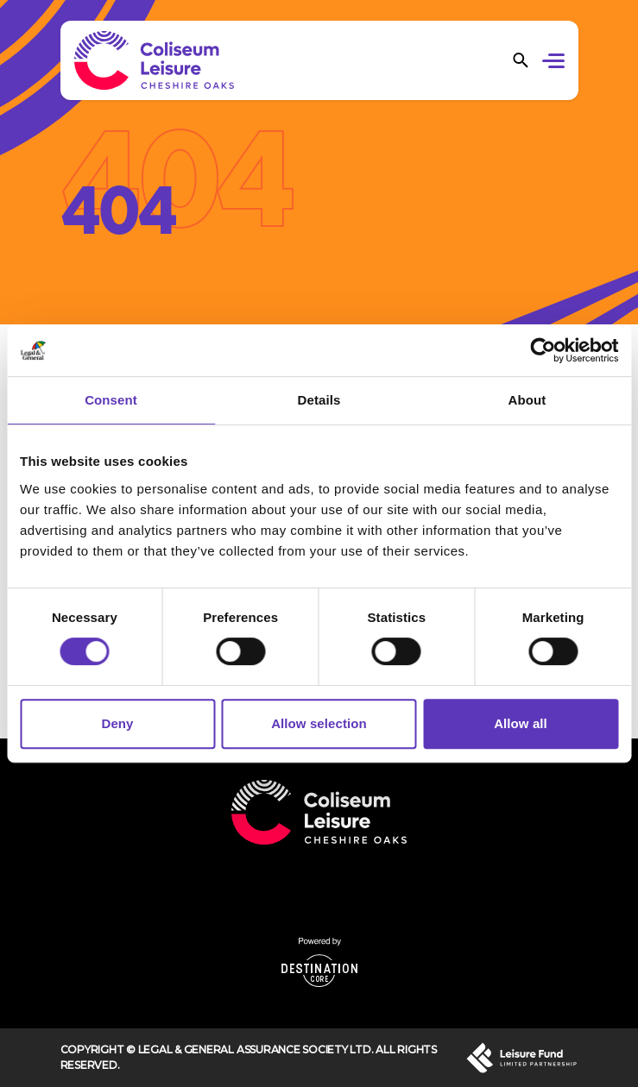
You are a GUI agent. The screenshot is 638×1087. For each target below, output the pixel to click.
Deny (117, 723)
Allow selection (319, 723)
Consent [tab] (111, 400)
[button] (556, 63)
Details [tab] (319, 400)
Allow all (520, 723)
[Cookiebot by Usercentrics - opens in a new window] (542, 350)
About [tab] (527, 400)
